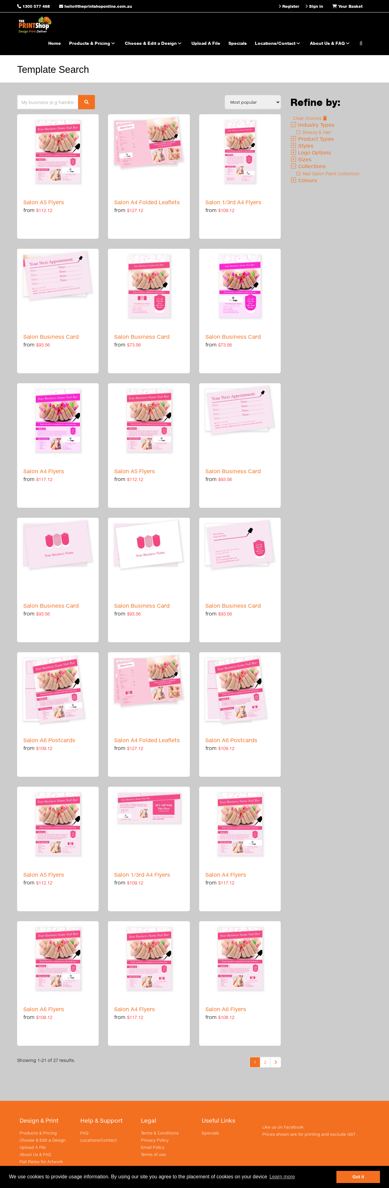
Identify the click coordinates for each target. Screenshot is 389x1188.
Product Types (312, 139)
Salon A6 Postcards (49, 740)
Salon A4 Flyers (43, 471)
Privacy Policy (155, 1140)
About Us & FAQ (330, 43)
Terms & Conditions (160, 1132)
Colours (303, 180)
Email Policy (153, 1147)
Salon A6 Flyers (43, 1009)
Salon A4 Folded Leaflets (147, 202)
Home (54, 43)
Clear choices (310, 118)
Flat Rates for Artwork (41, 1161)
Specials (237, 43)
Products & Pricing (93, 43)
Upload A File (205, 43)
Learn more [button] (282, 1176)
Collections (308, 166)
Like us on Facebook (283, 1126)
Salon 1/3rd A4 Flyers (233, 202)
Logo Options (310, 152)
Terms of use (153, 1154)
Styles (301, 145)
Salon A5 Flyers (43, 202)
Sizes (301, 159)
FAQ (84, 1132)
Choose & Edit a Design (154, 43)
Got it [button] (358, 1176)
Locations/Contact (278, 43)
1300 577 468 (36, 6)
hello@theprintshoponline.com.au (95, 6)
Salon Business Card (51, 336)
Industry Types (312, 125)
